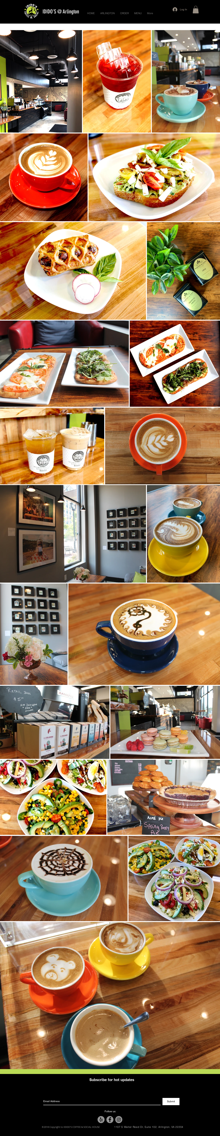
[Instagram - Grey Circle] (118, 1119)
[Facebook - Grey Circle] (109, 1119)
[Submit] (170, 1101)
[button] (195, 9)
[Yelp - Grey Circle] (101, 1119)
